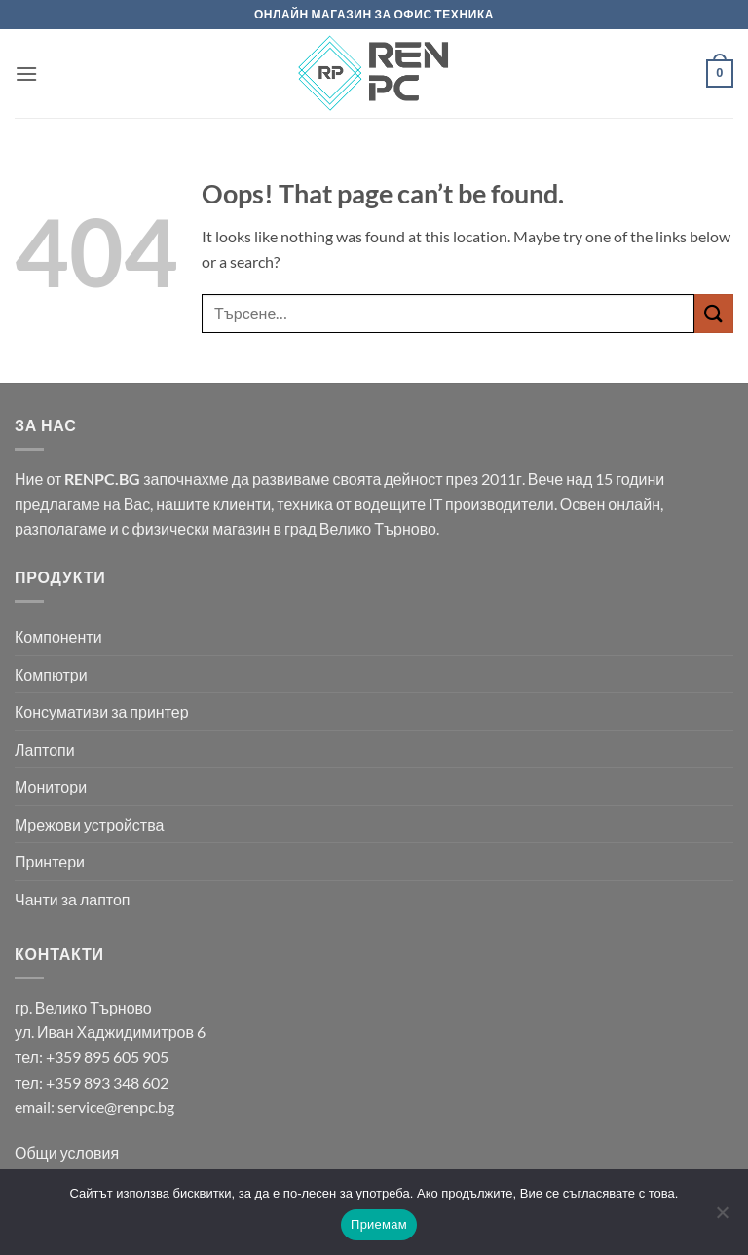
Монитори (51, 786)
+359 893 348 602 (107, 1082)
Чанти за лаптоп (73, 899)
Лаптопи (45, 749)
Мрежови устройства (89, 824)
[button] (26, 73)
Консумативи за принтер (102, 711)
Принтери (50, 861)
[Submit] (713, 313)
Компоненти (58, 636)
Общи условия (67, 1152)
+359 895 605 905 (107, 1057)
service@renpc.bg (115, 1106)
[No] (721, 1218)
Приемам (379, 1224)
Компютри (51, 674)
